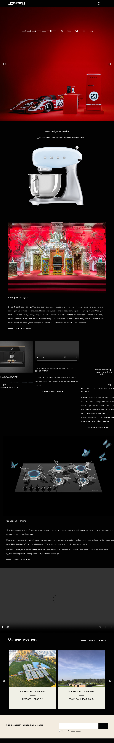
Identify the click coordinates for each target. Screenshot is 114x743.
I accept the (71, 731)
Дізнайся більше (23, 328)
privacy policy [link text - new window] (76, 731)
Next (109, 64)
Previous (4, 64)
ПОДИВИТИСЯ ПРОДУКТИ (53, 391)
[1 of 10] (32, 680)
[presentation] (57, 352)
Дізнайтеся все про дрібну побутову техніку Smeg (60, 138)
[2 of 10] (81, 680)
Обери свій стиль (21, 559)
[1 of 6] (57, 64)
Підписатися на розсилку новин (25, 724)
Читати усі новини (97, 640)
